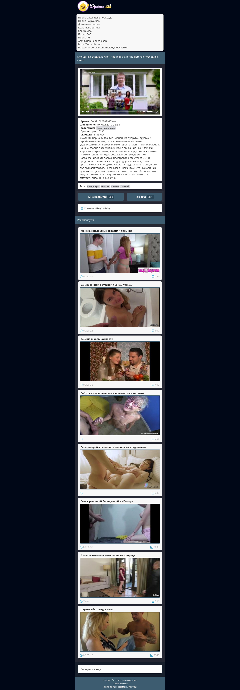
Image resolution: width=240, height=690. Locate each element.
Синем (115, 186)
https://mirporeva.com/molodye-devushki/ (103, 47)
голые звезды (120, 683)
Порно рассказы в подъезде (95, 17)
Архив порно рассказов (92, 40)
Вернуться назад (91, 669)
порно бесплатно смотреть (120, 680)
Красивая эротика (89, 27)
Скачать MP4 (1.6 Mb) (95, 208)
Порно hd (84, 37)
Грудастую (93, 186)
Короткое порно (106, 127)
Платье (105, 186)
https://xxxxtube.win (90, 44)
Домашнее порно (89, 24)
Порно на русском (89, 20)
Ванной (125, 186)
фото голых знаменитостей (120, 686)
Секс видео (85, 30)
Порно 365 (84, 34)
